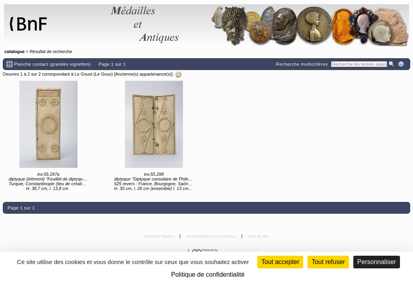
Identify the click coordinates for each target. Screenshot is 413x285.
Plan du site (258, 236)
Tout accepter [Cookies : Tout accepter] (280, 261)
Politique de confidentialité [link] (208, 274)
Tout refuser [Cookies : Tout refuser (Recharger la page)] (328, 261)
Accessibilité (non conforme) (212, 236)
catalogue (14, 51)
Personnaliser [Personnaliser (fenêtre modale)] (376, 261)
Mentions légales (159, 236)
